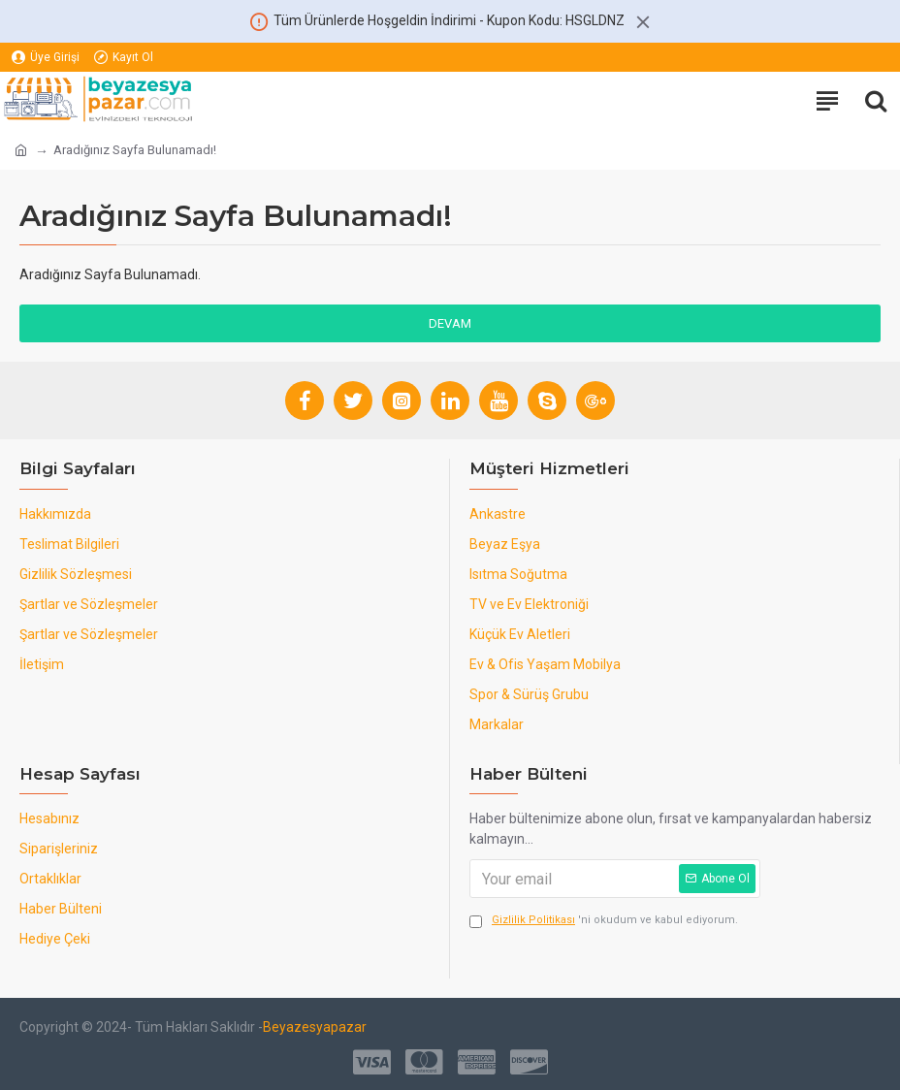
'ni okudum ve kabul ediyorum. (603, 921)
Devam (450, 323)
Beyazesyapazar (315, 1027)
